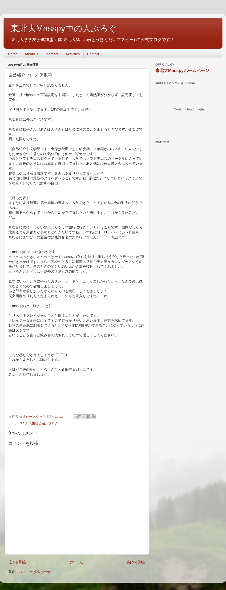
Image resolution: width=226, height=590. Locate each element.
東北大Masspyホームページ (182, 70)
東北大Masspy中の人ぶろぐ (64, 28)
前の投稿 (136, 562)
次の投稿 (17, 562)
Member (51, 54)
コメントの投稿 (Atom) (33, 572)
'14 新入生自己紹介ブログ (39, 423)
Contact (93, 54)
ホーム (76, 562)
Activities (73, 54)
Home (12, 54)
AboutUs (31, 54)
